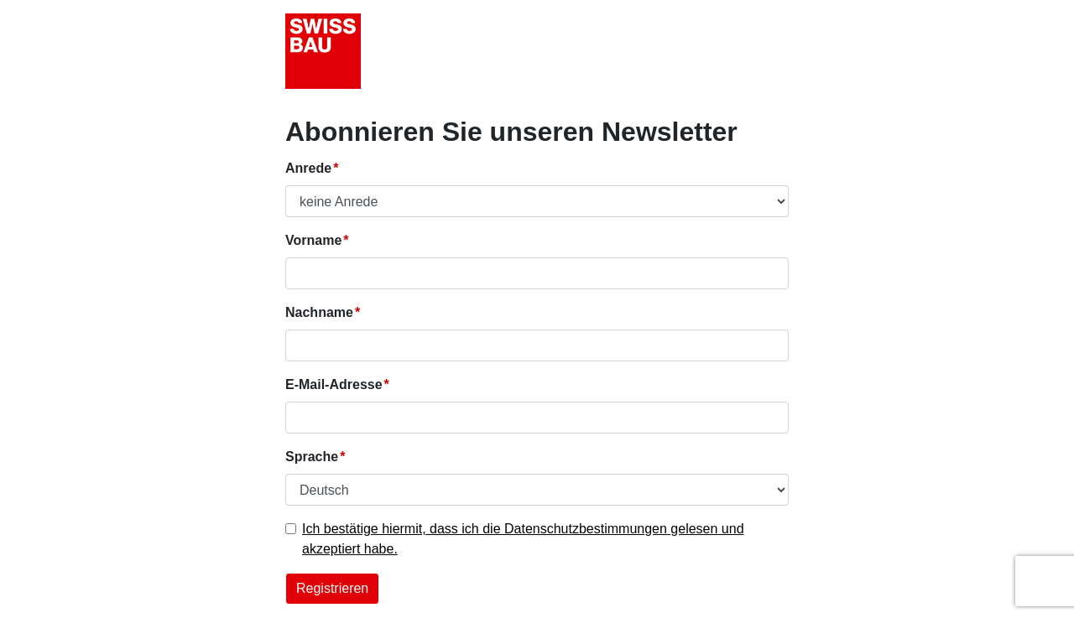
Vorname (313, 240)
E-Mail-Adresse (334, 384)
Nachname (319, 312)
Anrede (308, 168)
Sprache (311, 456)
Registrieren (332, 588)
